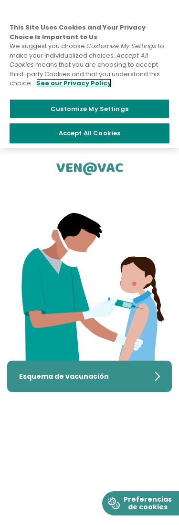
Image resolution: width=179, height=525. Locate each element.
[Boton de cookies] (140, 503)
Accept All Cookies (89, 133)
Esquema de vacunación (95, 375)
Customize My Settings (89, 108)
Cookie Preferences (141, 495)
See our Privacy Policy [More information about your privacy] (73, 83)
